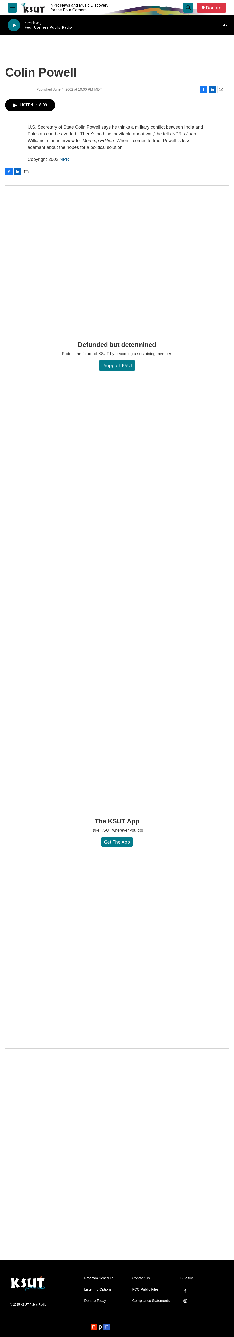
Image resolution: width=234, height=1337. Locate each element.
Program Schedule (98, 1278)
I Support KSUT (117, 365)
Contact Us (141, 1278)
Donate (213, 7)
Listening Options (97, 1289)
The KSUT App (117, 821)
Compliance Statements (151, 1301)
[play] (14, 25)
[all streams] (226, 25)
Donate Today (95, 1301)
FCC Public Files (145, 1289)
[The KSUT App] (117, 598)
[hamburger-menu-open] (12, 8)
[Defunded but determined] (117, 260)
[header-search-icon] (188, 8)
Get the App (117, 842)
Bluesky (186, 1278)
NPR (64, 159)
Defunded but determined (117, 344)
